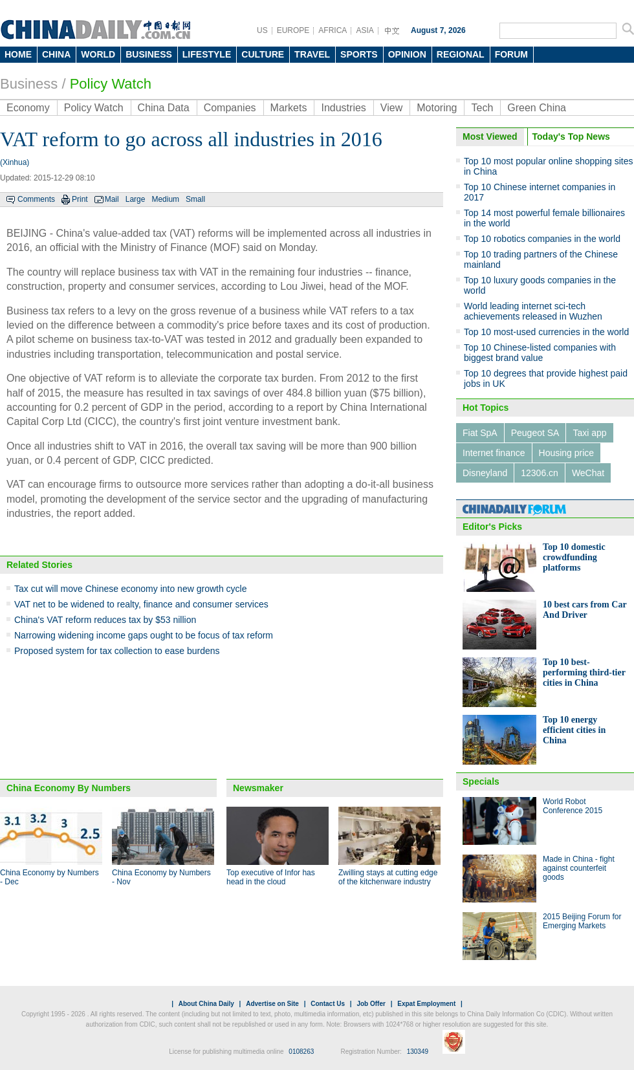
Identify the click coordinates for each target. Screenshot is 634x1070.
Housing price (567, 453)
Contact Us (328, 1003)
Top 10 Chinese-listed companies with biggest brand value (540, 352)
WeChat (588, 473)
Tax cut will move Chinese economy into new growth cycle (130, 589)
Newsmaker (258, 788)
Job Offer (370, 1003)
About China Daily (206, 1003)
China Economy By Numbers (68, 788)
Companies (230, 107)
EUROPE (293, 30)
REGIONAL (461, 54)
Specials (481, 781)
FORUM (511, 54)
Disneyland (485, 473)
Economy (28, 107)
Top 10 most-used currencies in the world (546, 332)
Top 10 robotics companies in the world (542, 239)
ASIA (364, 30)
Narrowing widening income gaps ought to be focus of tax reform (143, 635)
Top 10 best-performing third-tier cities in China (584, 672)
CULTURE (262, 54)
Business (29, 84)
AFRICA (332, 30)
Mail (112, 199)
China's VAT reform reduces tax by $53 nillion (105, 620)
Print (80, 199)
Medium (165, 199)
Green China (536, 107)
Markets (288, 107)
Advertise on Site (272, 1003)
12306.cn (539, 473)
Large (136, 199)
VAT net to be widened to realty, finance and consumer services (141, 604)
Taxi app (589, 433)
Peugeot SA (535, 433)
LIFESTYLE (206, 54)
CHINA (56, 54)
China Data (164, 107)
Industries (343, 107)
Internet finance (494, 453)
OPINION (407, 54)
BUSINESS (149, 54)
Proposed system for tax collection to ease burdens (117, 651)
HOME (18, 54)
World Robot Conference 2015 (572, 806)
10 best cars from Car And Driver (584, 610)
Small (195, 199)
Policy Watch (110, 84)
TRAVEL (312, 54)
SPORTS (359, 54)
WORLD (98, 54)
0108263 (301, 1051)
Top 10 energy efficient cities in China (574, 730)
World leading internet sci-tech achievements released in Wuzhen (533, 311)
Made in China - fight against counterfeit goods (579, 868)
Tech (482, 107)
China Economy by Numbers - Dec (49, 877)
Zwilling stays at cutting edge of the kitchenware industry (387, 877)
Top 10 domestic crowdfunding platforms (574, 557)
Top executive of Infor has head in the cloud (270, 877)
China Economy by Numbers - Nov (161, 877)
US (262, 30)
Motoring (437, 107)
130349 (417, 1051)
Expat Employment (426, 1003)
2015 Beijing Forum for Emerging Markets (582, 921)
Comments (36, 199)
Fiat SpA (480, 433)
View (391, 107)
